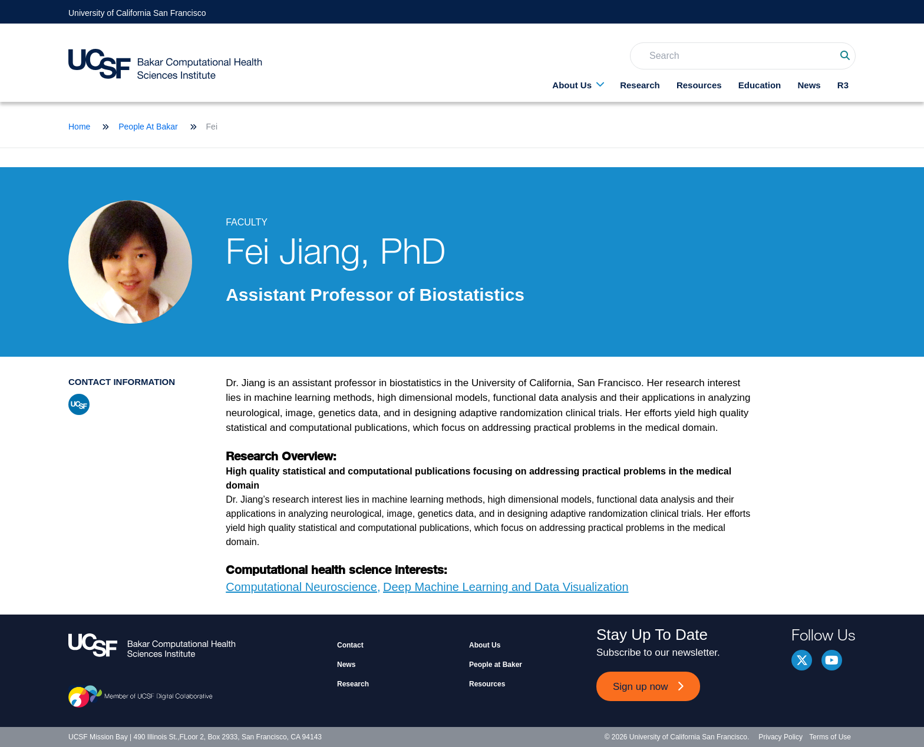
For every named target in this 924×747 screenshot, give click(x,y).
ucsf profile (79, 404)
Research (640, 85)
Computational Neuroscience (301, 586)
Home (79, 126)
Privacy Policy (780, 737)
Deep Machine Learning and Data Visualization (506, 586)
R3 (843, 85)
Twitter (801, 660)
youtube (831, 660)
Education (759, 85)
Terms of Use (830, 737)
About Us (572, 85)
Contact (350, 645)
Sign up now (640, 686)
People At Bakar (147, 126)
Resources (699, 85)
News (808, 85)
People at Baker (495, 664)
